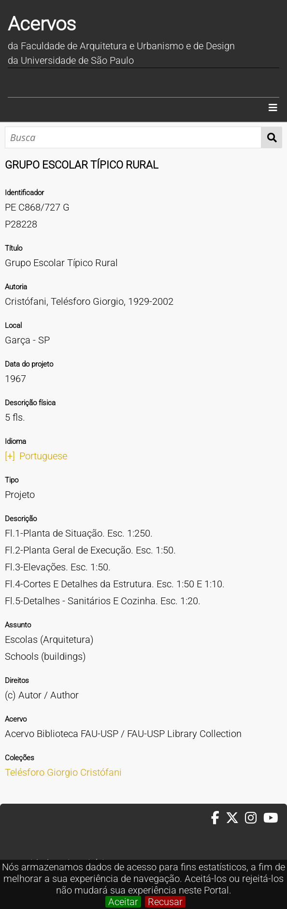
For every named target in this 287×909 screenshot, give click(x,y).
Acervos (42, 24)
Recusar (165, 902)
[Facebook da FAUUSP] (218, 818)
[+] (10, 456)
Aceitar (123, 902)
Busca (271, 137)
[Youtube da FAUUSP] (271, 818)
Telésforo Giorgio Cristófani (63, 772)
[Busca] (133, 137)
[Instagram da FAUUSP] (254, 818)
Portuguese (43, 456)
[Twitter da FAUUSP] (235, 818)
